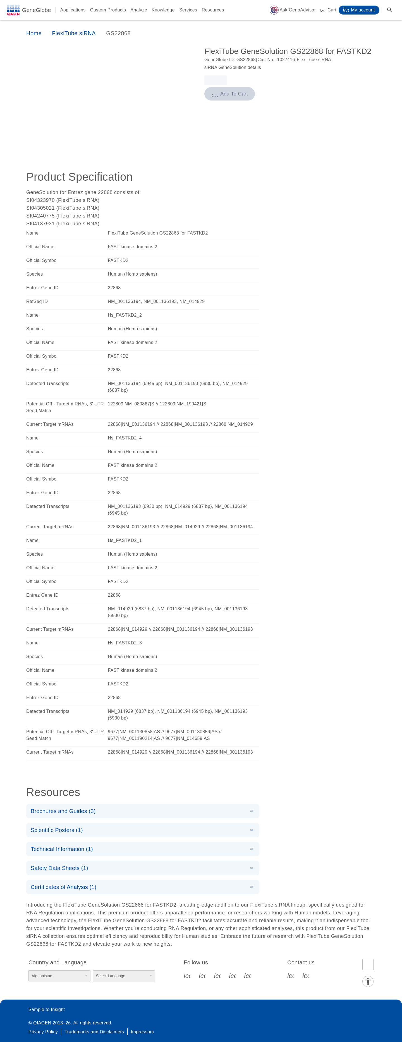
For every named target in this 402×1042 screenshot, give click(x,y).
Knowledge (163, 10)
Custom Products (108, 10)
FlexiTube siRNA (74, 33)
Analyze (138, 10)
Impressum (142, 1031)
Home (34, 33)
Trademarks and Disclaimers (94, 1031)
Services (188, 10)
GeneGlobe (36, 10)
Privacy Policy (43, 1031)
